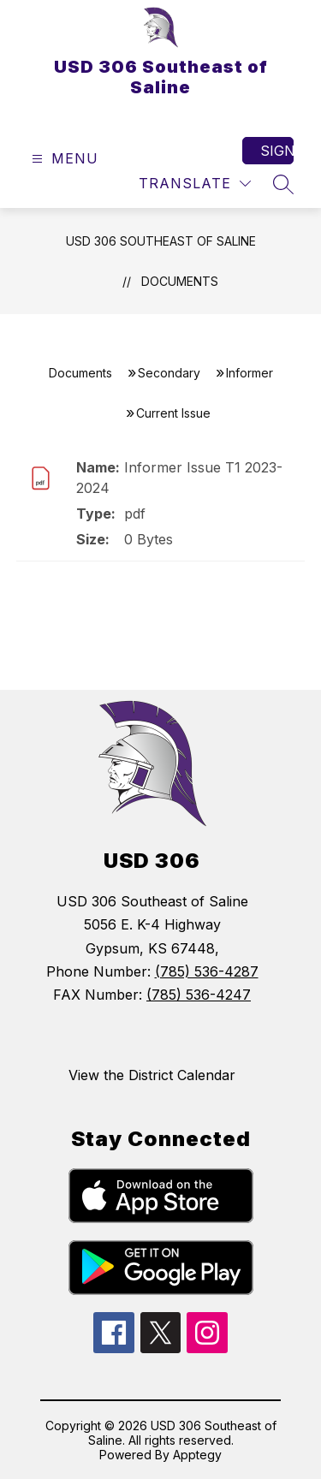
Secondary (169, 372)
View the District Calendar (151, 1075)
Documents (179, 281)
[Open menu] (62, 158)
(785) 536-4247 (198, 994)
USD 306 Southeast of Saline (161, 241)
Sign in (277, 150)
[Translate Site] (194, 183)
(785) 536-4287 (207, 971)
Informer (249, 372)
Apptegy (197, 1454)
